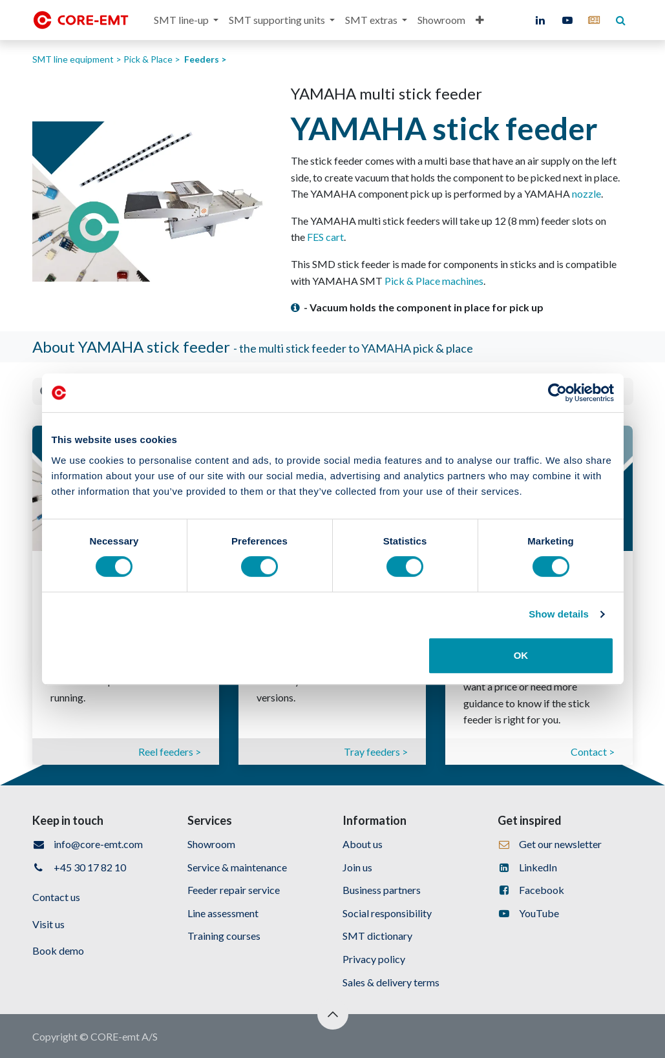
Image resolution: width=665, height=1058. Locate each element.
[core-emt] (594, 20)
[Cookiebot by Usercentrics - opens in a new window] (557, 392)
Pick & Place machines (434, 281)
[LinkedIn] (540, 20)
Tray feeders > (376, 751)
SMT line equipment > (77, 59)
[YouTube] (567, 20)
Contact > (593, 751)
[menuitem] (186, 20)
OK (521, 655)
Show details (559, 613)
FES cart (325, 237)
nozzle (586, 193)
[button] (332, 1014)
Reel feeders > (169, 751)
